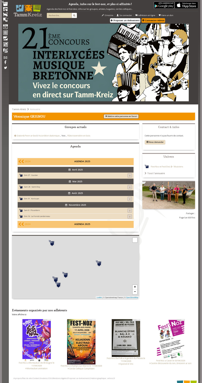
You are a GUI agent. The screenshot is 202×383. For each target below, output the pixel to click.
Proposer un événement (78, 378)
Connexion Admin (153, 20)
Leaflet (99, 297)
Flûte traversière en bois (78, 135)
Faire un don (166, 15)
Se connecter (124, 15)
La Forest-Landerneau (40, 216)
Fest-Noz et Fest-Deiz (161, 166)
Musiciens (178, 166)
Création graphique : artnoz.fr (102, 378)
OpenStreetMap (132, 297)
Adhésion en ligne (145, 15)
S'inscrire (107, 15)
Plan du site (27, 378)
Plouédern (35, 210)
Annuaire (35, 109)
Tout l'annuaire (155, 173)
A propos (17, 378)
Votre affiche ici (19, 314)
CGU (50, 378)
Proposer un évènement (125, 20)
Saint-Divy (36, 187)
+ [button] (135, 287)
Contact (36, 378)
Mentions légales (60, 378)
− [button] (135, 292)
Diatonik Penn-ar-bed (27, 135)
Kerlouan (35, 198)
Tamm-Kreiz (19, 109)
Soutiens (43, 378)
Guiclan (34, 175)
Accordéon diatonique (49, 135)
